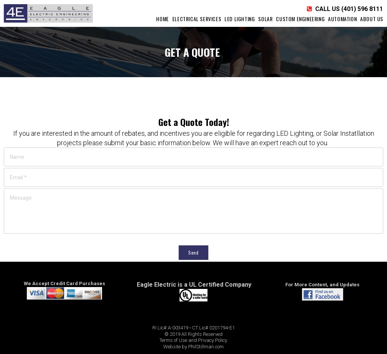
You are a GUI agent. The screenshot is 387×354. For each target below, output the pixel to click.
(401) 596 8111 (362, 8)
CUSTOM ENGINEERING (300, 19)
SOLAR (265, 19)
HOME (162, 19)
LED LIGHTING (239, 19)
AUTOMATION (342, 19)
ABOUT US (371, 19)
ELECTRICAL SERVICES (196, 19)
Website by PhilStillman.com (193, 346)
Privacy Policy (212, 340)
